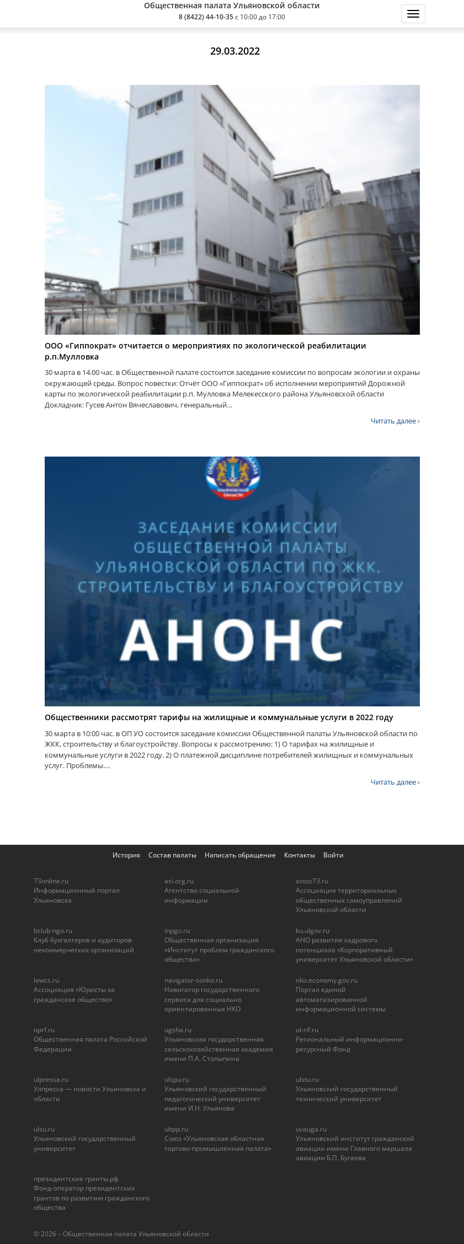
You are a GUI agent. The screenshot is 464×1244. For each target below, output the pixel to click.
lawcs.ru (46, 980)
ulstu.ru (307, 1079)
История (126, 855)
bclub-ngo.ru (53, 930)
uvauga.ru (311, 1129)
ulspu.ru (176, 1079)
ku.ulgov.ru (312, 930)
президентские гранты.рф (76, 1178)
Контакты (299, 855)
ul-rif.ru (307, 1029)
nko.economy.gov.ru (327, 980)
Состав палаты (172, 855)
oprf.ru (44, 1029)
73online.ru (51, 881)
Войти (333, 855)
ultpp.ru (176, 1129)
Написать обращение (240, 855)
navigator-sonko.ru (193, 980)
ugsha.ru (177, 1029)
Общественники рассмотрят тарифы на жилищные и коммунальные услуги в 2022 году (219, 717)
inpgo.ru (177, 930)
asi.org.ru (179, 881)
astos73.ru (312, 881)
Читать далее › (395, 421)
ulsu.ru (44, 1129)
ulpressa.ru (51, 1079)
